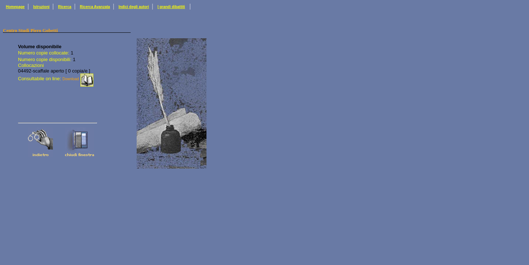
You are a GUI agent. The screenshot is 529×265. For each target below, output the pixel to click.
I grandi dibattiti (171, 7)
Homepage (15, 7)
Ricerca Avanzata (95, 7)
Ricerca (64, 7)
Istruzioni (41, 7)
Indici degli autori (134, 7)
